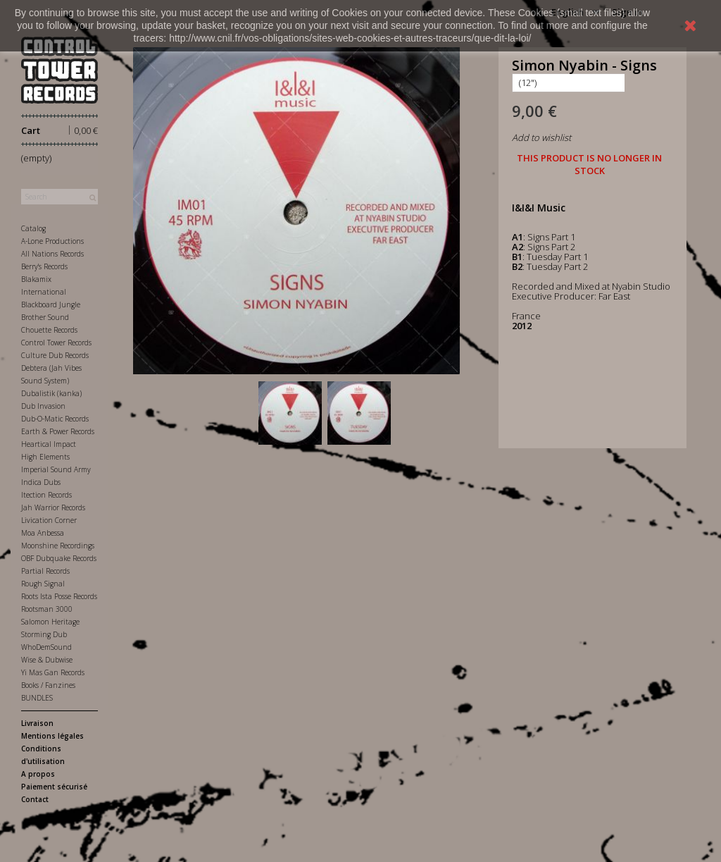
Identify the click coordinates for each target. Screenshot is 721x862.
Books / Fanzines (48, 685)
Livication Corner (49, 520)
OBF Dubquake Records (58, 558)
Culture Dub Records (55, 355)
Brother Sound (45, 317)
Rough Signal (43, 584)
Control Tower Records (56, 342)
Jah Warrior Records (53, 507)
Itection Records (46, 495)
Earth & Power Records (57, 431)
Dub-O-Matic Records (55, 419)
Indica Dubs (41, 482)
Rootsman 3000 (47, 609)
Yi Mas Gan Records (52, 672)
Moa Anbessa (42, 533)
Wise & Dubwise (47, 660)
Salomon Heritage (50, 622)
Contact (35, 799)
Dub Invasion (43, 406)
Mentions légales (52, 736)
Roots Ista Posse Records (59, 596)
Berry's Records (44, 266)
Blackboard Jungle (50, 304)
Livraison (37, 723)
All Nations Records (52, 254)
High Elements (45, 457)
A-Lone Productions (52, 241)
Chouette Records (49, 330)
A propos (38, 774)
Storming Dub (44, 634)
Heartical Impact (48, 444)
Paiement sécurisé (54, 787)
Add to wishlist (541, 137)
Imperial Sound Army (56, 469)
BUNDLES (37, 698)
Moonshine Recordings (57, 545)
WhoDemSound (46, 647)
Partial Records (45, 571)
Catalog (33, 228)
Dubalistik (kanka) (51, 393)
